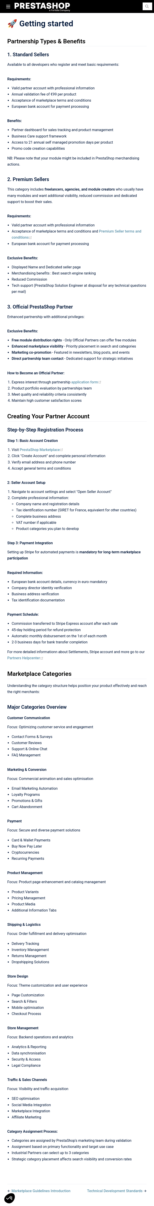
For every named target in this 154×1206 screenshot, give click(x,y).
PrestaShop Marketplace (41, 450)
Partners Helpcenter (25, 658)
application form (86, 382)
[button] (9, 1198)
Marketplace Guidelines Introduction (40, 1191)
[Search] (147, 6)
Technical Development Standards (115, 1191)
